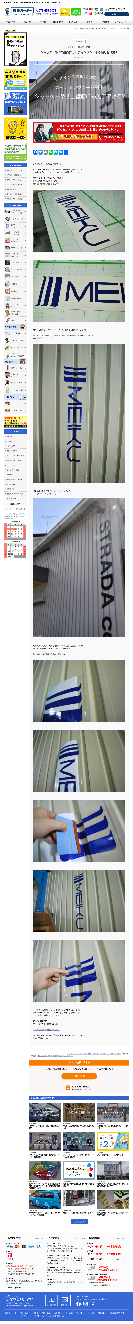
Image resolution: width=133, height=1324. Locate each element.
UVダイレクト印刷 (13, 219)
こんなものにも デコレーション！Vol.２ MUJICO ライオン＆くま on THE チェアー (94, 1054)
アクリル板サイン (13, 262)
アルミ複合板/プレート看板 (12, 233)
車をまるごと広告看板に (14, 194)
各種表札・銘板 (12, 298)
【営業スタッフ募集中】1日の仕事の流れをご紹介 (44, 1127)
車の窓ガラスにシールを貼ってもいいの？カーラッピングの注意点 (44, 1214)
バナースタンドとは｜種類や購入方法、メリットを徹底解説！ (44, 1156)
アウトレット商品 (13, 410)
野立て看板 (11, 277)
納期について (117, 14)
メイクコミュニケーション (15, 456)
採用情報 (9, 475)
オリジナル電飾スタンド (12, 375)
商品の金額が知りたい (82, 1069)
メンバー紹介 (11, 446)
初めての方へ (11, 22)
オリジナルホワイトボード (12, 255)
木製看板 (10, 291)
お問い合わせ (120, 22)
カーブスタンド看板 (14, 390)
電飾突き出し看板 (13, 269)
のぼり (9, 320)
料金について (58, 22)
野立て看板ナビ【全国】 (28, 1313)
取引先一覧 (10, 489)
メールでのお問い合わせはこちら (46, 1030)
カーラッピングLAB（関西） (52, 1316)
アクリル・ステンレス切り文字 (14, 355)
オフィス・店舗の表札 (14, 175)
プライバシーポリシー (14, 470)
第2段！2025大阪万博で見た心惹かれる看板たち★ (79, 1127)
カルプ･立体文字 (13, 333)
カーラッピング (12, 403)
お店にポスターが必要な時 (15, 199)
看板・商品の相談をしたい (57, 1069)
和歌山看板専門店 (116, 1313)
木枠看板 (10, 284)
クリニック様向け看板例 (14, 184)
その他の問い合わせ (105, 1069)
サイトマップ (11, 465)
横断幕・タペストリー (12, 226)
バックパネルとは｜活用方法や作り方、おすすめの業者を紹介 (78, 1156)
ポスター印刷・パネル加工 (12, 313)
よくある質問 (74, 22)
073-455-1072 (46, 10)
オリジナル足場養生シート (12, 240)
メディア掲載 (11, 484)
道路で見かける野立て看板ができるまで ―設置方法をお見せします (112, 1185)
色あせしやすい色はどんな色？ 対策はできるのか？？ (78, 1185)
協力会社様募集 (12, 499)
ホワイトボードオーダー (28, 1316)
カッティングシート (14, 347)
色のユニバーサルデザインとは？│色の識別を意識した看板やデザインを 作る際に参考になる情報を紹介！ (45, 1186)
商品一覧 (27, 22)
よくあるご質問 (51, 1305)
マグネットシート (13, 247)
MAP (104, 1300)
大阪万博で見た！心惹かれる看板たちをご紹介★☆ (112, 1127)
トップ (76, 28)
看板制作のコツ (12, 451)
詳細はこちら (39, 1238)
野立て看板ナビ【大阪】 (74, 1313)
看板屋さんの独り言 (85, 28)
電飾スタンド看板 (13, 368)
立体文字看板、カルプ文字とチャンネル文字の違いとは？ (112, 1214)
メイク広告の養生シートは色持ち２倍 (110, 1155)
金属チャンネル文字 (14, 340)
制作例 (42, 22)
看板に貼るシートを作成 (14, 170)
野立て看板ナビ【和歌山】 (51, 1313)
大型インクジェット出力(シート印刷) (14, 212)
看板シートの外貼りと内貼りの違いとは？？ (78, 1213)
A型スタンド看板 (13, 383)
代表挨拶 (9, 441)
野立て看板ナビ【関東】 (96, 1313)
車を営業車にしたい (13, 189)
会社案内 (105, 22)
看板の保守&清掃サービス (15, 494)
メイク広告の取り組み (14, 460)
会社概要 (9, 436)
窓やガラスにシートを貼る (15, 180)
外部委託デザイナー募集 (14, 479)
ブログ (89, 22)
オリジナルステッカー (11, 306)
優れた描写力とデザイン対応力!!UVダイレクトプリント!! (55, 1056)
